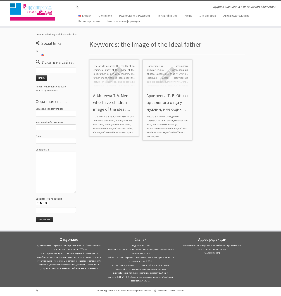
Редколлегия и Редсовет (134, 15)
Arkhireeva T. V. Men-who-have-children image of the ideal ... (111, 102)
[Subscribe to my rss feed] (78, 7)
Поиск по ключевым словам (51, 86)
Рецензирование (89, 21)
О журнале (105, 15)
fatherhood (108, 120)
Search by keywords (47, 90)
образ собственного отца (165, 124)
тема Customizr (176, 290)
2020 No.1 (109, 116)
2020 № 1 (162, 116)
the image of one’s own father (118, 128)
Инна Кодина (126, 132)
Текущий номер (167, 15)
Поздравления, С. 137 (141, 245)
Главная (40, 34)
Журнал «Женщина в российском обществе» (123, 290)
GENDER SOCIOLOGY (124, 116)
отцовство (151, 128)
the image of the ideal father (117, 124)
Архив (188, 15)
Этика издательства (236, 15)
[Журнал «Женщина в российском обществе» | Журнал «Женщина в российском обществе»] (32, 12)
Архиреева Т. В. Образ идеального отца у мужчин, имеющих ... (167, 102)
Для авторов (207, 15)
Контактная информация (123, 21)
